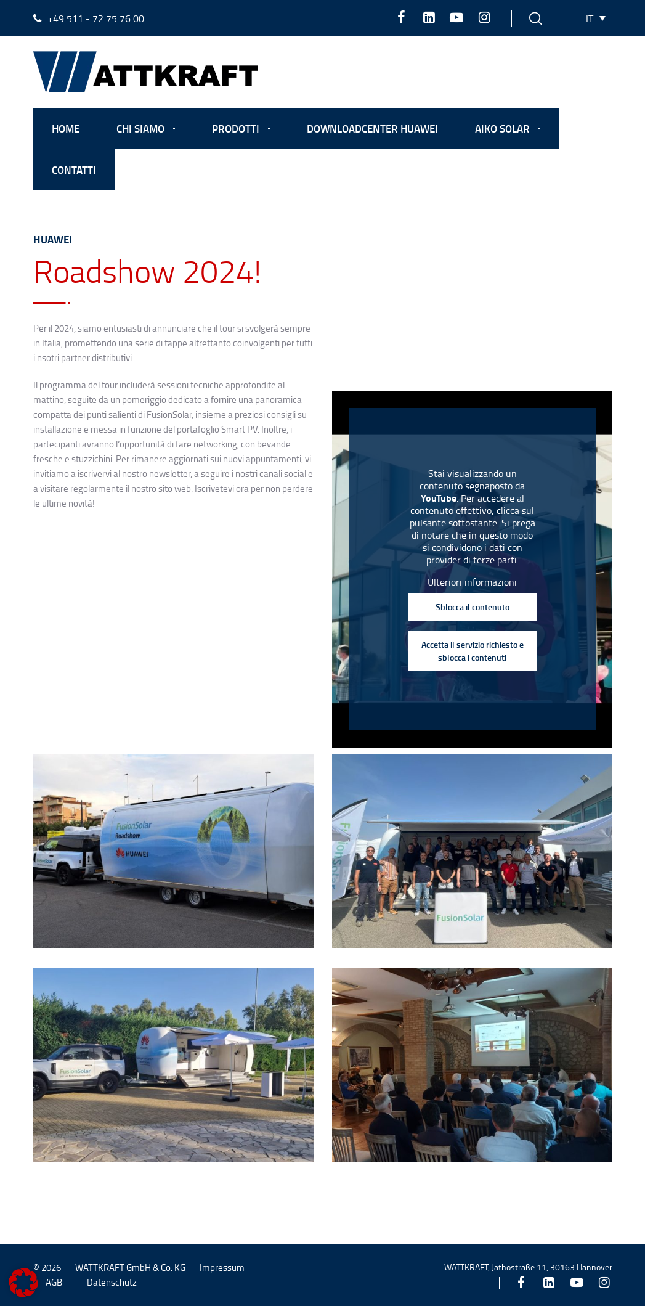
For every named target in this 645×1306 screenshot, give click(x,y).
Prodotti (235, 128)
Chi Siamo (140, 128)
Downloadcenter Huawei (372, 128)
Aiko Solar (502, 128)
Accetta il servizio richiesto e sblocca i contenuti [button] (472, 651)
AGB (54, 1282)
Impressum (222, 1267)
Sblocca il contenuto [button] (472, 607)
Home (65, 128)
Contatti (74, 169)
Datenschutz (112, 1282)
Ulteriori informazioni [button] (472, 582)
